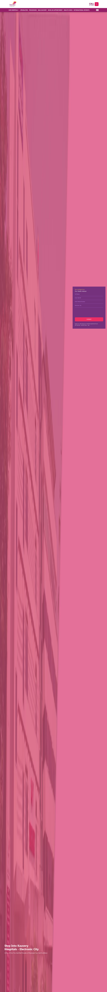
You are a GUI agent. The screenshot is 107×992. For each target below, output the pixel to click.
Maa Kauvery (42, 10)
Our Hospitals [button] (13, 10)
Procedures (33, 10)
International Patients (81, 10)
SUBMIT (89, 319)
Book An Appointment (55, 10)
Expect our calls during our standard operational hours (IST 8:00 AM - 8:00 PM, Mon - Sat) (86, 324)
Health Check (68, 10)
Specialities (24, 10)
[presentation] (87, 311)
